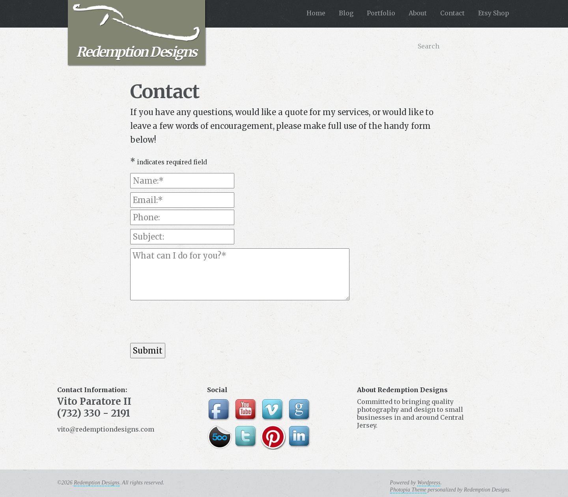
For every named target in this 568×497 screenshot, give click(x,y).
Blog (346, 13)
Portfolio (381, 13)
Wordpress (428, 483)
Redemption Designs (136, 32)
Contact (452, 13)
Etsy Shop (493, 13)
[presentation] (190, 321)
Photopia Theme (408, 490)
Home (315, 13)
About (418, 13)
